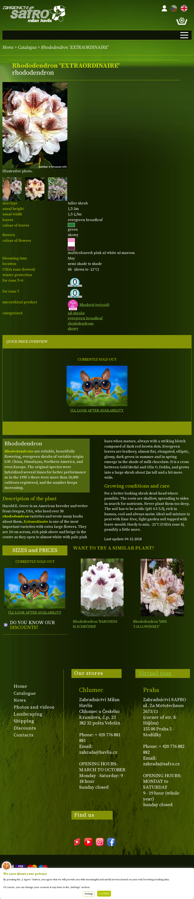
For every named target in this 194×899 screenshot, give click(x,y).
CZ (172, 7)
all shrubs (76, 313)
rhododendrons (81, 323)
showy (73, 328)
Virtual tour (155, 673)
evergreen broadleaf (85, 318)
